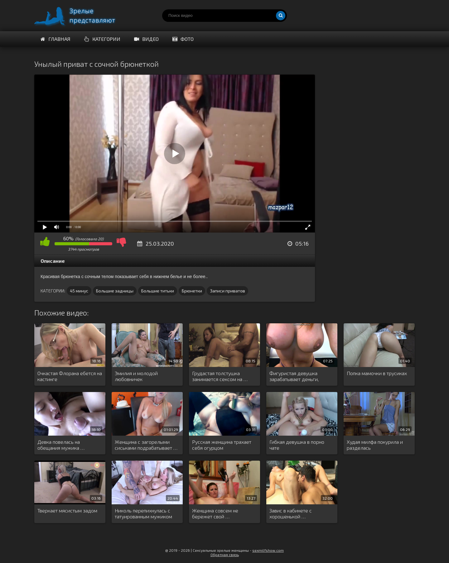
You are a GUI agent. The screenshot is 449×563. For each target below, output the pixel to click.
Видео (146, 39)
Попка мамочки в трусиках (377, 373)
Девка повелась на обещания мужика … (60, 445)
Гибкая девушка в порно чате (296, 445)
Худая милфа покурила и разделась (375, 445)
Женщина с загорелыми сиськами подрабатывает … (146, 445)
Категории (102, 39)
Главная (55, 39)
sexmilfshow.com (268, 550)
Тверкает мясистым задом (67, 510)
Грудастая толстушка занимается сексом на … (220, 376)
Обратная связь (224, 554)
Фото (183, 39)
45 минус (79, 290)
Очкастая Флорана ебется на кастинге (69, 376)
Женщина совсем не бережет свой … (215, 513)
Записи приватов (227, 290)
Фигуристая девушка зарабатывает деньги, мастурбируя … (294, 376)
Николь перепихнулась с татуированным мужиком (143, 513)
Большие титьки (157, 290)
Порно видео (81, 15)
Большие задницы (114, 290)
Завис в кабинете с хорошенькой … (290, 513)
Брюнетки (192, 290)
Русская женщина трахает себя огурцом (221, 445)
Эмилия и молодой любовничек (136, 376)
